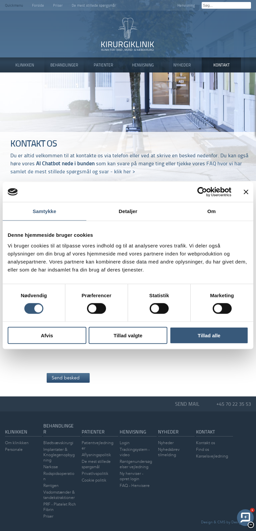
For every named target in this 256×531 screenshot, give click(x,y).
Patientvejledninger (97, 445)
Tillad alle (209, 335)
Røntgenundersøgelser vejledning (136, 464)
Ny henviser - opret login (131, 476)
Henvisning (186, 5)
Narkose (50, 467)
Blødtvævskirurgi (58, 443)
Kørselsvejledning (212, 456)
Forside (38, 5)
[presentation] (97, 355)
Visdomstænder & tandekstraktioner (59, 495)
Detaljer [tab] (128, 211)
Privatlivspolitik (95, 473)
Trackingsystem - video (135, 452)
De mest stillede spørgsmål (94, 5)
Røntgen (51, 485)
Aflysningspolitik (96, 455)
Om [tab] (211, 211)
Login (125, 443)
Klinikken (16, 431)
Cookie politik (94, 480)
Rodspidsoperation (58, 476)
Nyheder (168, 431)
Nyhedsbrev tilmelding (169, 452)
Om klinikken (17, 443)
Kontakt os (205, 443)
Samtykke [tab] (44, 211)
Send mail (187, 403)
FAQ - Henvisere (135, 485)
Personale (14, 449)
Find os (202, 449)
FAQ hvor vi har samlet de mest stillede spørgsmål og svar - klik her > (126, 167)
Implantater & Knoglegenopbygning (59, 455)
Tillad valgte (128, 335)
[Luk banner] (246, 192)
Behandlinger (58, 428)
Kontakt (205, 431)
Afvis (47, 335)
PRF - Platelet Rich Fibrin (59, 507)
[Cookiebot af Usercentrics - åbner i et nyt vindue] (202, 192)
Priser (58, 5)
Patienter (93, 431)
